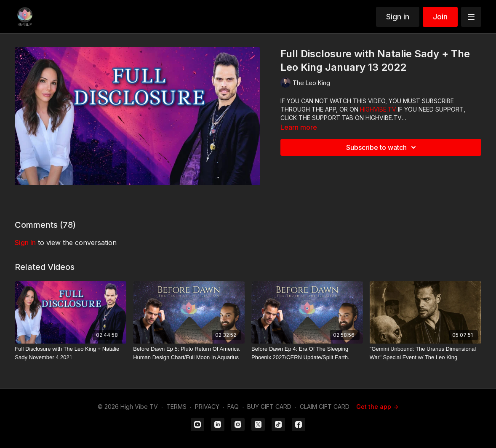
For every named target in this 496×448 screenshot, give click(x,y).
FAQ (233, 406)
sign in (25, 242)
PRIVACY (207, 406)
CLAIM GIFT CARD (324, 406)
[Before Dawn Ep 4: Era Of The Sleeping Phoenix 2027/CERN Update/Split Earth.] (307, 353)
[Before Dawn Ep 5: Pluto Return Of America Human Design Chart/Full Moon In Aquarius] (189, 353)
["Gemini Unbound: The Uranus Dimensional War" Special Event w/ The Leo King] (425, 353)
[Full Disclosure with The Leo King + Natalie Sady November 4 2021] (70, 353)
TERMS (176, 406)
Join (440, 16)
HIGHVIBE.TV (378, 109)
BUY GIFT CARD (269, 406)
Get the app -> (377, 406)
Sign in (397, 16)
